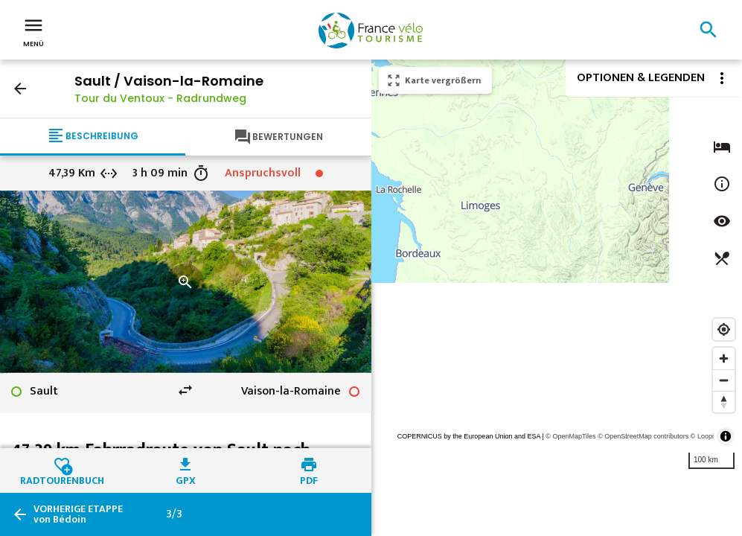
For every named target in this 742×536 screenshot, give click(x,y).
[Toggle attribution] (726, 436)
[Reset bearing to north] (724, 401)
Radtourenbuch (62, 478)
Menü (33, 31)
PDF (309, 478)
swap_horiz (185, 390)
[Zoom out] (724, 380)
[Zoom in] (724, 358)
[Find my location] (724, 329)
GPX (186, 478)
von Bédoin (78, 514)
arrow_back (20, 89)
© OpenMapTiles (570, 436)
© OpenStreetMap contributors (643, 436)
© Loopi (702, 436)
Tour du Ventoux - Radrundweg (160, 98)
